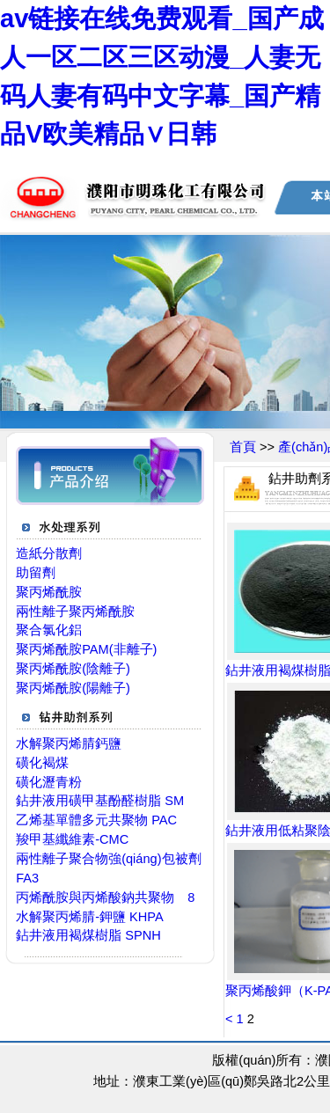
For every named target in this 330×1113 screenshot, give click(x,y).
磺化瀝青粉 (49, 782)
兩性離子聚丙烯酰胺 (75, 611)
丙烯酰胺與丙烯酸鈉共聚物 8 (105, 897)
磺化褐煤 (42, 763)
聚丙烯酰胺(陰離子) (73, 669)
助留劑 (35, 573)
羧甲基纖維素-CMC (72, 839)
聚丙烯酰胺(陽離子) (73, 688)
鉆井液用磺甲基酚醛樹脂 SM (100, 801)
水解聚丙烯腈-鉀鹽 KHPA (90, 917)
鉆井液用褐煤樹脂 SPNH (88, 935)
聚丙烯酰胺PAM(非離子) (86, 649)
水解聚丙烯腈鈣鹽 (68, 743)
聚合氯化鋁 (49, 630)
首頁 (243, 447)
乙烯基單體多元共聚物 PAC (96, 820)
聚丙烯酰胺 (49, 592)
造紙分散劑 (49, 553)
